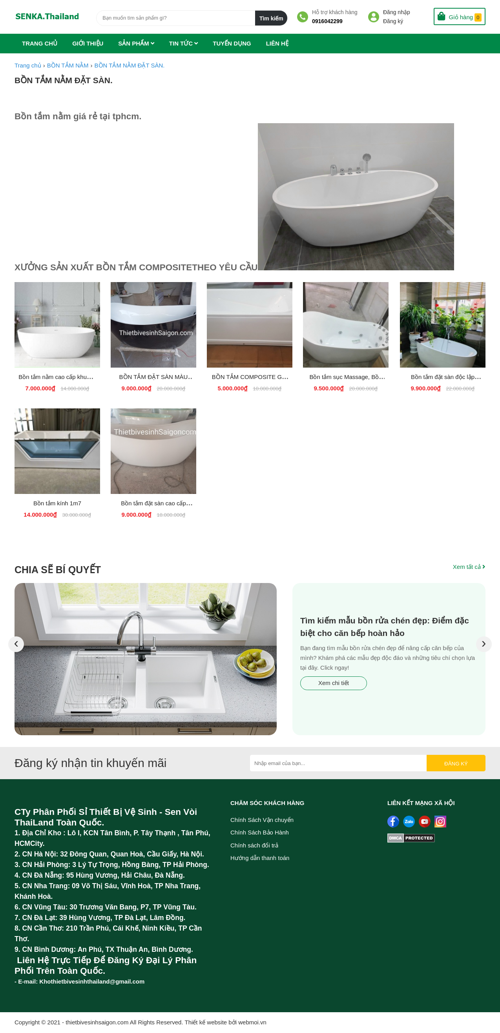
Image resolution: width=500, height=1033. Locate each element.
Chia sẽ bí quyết (58, 569)
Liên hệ (277, 43)
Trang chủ (39, 43)
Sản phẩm (136, 43)
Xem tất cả (469, 566)
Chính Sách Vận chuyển (262, 819)
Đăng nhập (396, 12)
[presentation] (15, 644)
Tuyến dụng (232, 43)
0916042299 (327, 21)
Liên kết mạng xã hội (421, 803)
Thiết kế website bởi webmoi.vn (225, 1022)
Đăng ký (393, 21)
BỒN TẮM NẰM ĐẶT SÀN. (64, 80)
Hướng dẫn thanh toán (259, 857)
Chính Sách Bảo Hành (259, 832)
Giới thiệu (87, 43)
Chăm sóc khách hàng (267, 803)
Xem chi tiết (333, 683)
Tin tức (183, 43)
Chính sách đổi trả (254, 845)
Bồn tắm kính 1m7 (57, 503)
